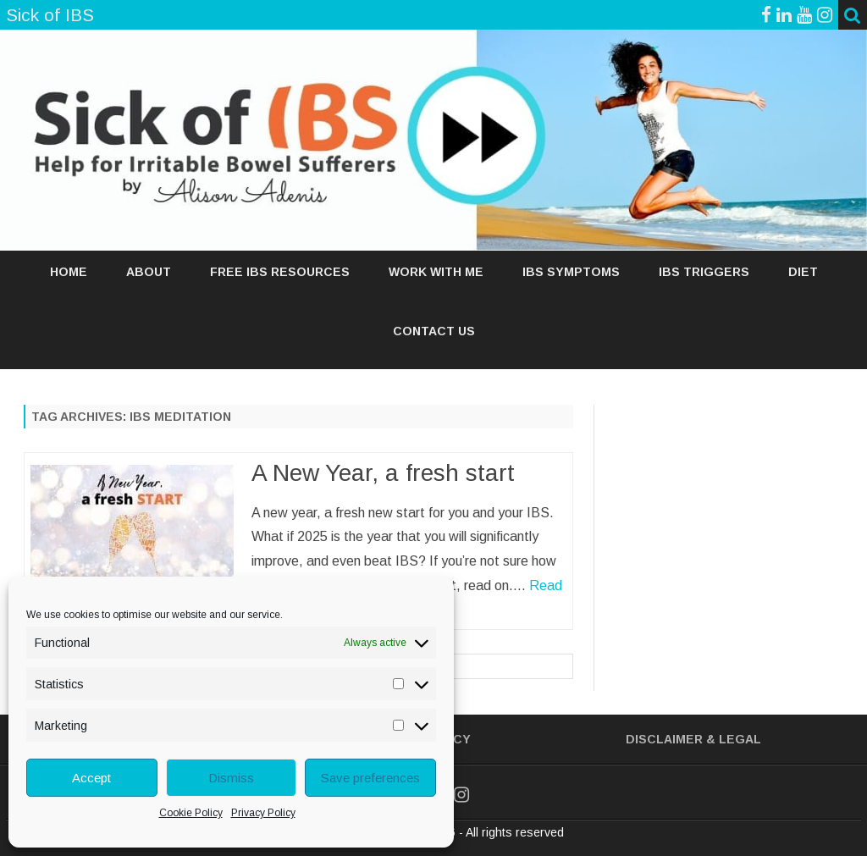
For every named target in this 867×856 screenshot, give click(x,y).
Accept (91, 777)
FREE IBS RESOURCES (280, 272)
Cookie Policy (191, 813)
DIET (803, 272)
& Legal (733, 739)
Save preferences (370, 777)
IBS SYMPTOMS (571, 272)
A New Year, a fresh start (383, 473)
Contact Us (434, 331)
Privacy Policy (263, 813)
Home (68, 272)
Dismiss (231, 777)
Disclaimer (664, 739)
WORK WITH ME (436, 272)
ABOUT (148, 272)
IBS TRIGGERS (704, 272)
